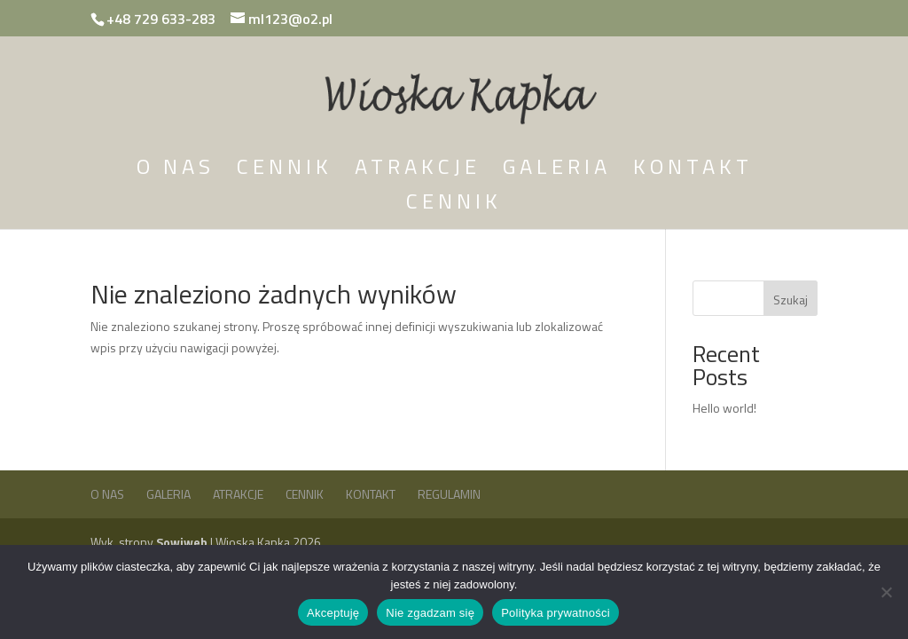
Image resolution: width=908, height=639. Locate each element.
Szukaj (790, 299)
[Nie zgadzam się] (886, 592)
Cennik (285, 171)
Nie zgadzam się (430, 612)
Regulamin (449, 494)
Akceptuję (333, 612)
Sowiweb (183, 541)
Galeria (557, 171)
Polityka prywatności (555, 612)
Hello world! (724, 407)
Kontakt (693, 171)
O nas (176, 171)
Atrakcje (418, 171)
